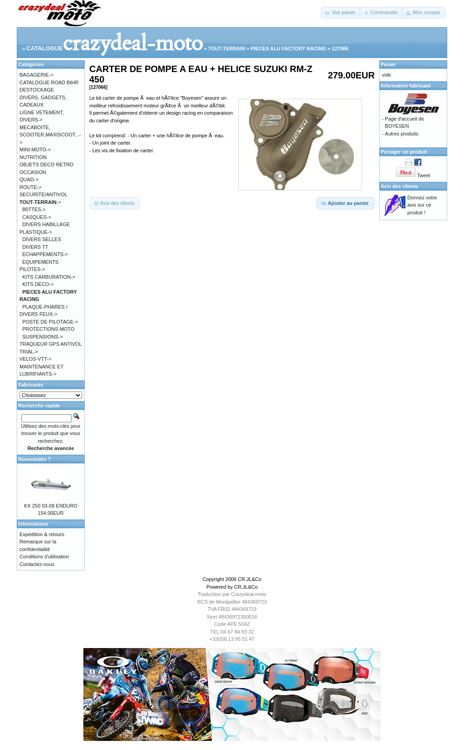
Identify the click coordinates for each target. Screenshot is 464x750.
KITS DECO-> (37, 284)
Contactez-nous (36, 564)
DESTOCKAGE (36, 89)
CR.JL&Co (249, 579)
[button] (341, 13)
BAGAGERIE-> (36, 74)
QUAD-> (29, 179)
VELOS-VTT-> (35, 359)
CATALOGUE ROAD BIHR (48, 82)
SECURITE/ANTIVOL (43, 194)
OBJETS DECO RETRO (46, 164)
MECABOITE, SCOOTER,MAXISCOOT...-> (50, 135)
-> (40, 202)
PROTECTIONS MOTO (48, 329)
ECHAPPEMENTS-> (45, 254)
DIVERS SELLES (41, 239)
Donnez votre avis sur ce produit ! (422, 205)
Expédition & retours (41, 534)
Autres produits (401, 133)
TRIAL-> (28, 351)
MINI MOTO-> (35, 149)
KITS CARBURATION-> (48, 277)
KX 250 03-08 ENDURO (50, 505)
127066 (340, 48)
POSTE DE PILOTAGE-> (50, 321)
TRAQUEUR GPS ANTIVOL (50, 344)
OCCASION (32, 172)
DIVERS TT (35, 247)
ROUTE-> (30, 187)
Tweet (423, 175)
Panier (388, 64)
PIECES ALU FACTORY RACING (288, 48)
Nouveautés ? (34, 459)
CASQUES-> (36, 217)
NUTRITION (33, 157)
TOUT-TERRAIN (226, 48)
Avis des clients (399, 186)
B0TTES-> (34, 209)
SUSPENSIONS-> (42, 336)
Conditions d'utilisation (44, 556)
